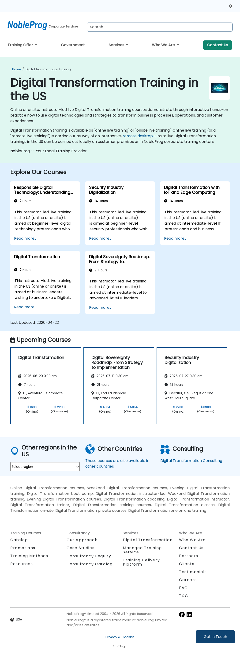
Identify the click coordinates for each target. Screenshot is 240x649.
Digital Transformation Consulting (191, 460)
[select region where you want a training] (45, 466)
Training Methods (29, 556)
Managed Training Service (142, 550)
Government (73, 45)
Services (117, 45)
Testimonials (193, 572)
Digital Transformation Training (48, 69)
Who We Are (164, 45)
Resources (21, 564)
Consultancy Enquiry (89, 556)
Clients (186, 564)
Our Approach (82, 540)
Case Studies (80, 548)
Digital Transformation (147, 540)
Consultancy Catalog (89, 564)
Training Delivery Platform (141, 562)
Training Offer (21, 45)
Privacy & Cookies (120, 637)
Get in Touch (215, 636)
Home (16, 69)
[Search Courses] (159, 27)
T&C (183, 595)
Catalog (19, 540)
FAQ (183, 587)
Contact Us (217, 45)
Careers (188, 580)
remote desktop (138, 136)
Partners (188, 556)
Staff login (120, 646)
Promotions (22, 548)
